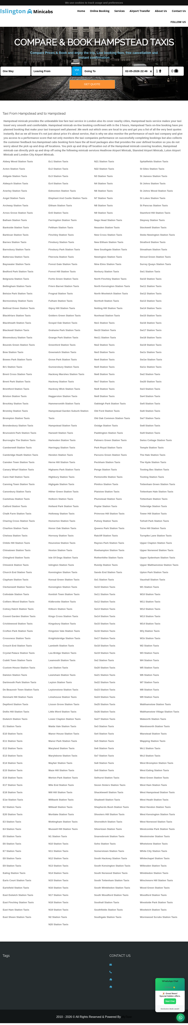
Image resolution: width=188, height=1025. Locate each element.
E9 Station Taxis (12, 867)
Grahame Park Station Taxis (64, 332)
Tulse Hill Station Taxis (153, 530)
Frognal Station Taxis (60, 295)
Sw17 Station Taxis (151, 332)
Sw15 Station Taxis (151, 317)
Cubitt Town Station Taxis (17, 662)
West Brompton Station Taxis (156, 764)
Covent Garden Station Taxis (19, 618)
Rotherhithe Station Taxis (108, 559)
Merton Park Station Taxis (63, 779)
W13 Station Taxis (150, 618)
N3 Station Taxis (103, 178)
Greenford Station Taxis (62, 346)
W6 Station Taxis (149, 676)
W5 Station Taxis (149, 669)
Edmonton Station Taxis (62, 192)
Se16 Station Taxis (104, 632)
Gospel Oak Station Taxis (62, 324)
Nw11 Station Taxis (105, 339)
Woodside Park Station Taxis (156, 904)
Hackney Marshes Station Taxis (66, 376)
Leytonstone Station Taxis (63, 691)
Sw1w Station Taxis (151, 361)
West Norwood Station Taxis (156, 823)
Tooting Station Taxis (152, 478)
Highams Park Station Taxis (64, 471)
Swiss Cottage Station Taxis (156, 442)
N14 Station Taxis (58, 875)
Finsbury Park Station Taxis (64, 251)
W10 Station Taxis (150, 596)
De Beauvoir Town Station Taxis (21, 691)
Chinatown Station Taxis (16, 552)
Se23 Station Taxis (104, 691)
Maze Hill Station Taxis (61, 772)
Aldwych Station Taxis (15, 185)
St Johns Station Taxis (153, 185)
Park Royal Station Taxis (108, 449)
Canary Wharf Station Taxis (18, 471)
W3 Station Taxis (149, 654)
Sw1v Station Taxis (151, 354)
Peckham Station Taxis (107, 464)
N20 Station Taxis (58, 926)
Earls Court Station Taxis (17, 882)
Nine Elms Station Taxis (107, 266)
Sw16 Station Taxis (151, 324)
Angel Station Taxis (14, 200)
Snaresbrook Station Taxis (109, 838)
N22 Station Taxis (104, 170)
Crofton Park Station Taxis (18, 632)
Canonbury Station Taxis (17, 493)
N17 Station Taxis (58, 897)
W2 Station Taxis (149, 647)
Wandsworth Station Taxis (155, 728)
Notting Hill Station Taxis (108, 310)
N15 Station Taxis (58, 882)
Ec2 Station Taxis (58, 170)
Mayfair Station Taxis (60, 764)
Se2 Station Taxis (104, 662)
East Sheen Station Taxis (17, 919)
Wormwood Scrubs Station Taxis (158, 919)
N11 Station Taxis (58, 853)
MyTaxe (127, 1018)
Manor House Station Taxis (63, 735)
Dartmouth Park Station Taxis (19, 684)
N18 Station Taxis (58, 904)
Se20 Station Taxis (104, 669)
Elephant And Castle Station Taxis (67, 200)
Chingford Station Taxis (16, 559)
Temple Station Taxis (152, 449)
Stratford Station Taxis (153, 244)
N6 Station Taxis (103, 192)
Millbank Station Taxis (61, 801)
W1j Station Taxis (150, 632)
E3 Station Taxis (12, 823)
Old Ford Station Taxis (107, 412)
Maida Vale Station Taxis (62, 728)
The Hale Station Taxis (152, 456)
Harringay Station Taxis (61, 449)
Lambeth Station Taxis (61, 647)
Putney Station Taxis (106, 522)
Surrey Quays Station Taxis (155, 266)
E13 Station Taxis (13, 757)
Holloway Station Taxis (61, 515)
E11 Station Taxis (13, 742)
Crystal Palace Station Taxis (19, 654)
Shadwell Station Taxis (107, 801)
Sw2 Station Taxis (150, 376)
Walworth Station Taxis (153, 720)
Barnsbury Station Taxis (16, 251)
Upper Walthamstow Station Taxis (159, 566)
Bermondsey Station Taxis (18, 302)
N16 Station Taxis (58, 889)
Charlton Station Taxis (15, 530)
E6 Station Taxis (12, 845)
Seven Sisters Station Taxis (109, 786)
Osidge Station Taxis (106, 427)
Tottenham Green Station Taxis (157, 486)
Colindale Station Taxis (16, 596)
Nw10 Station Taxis (105, 332)
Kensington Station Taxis (62, 588)
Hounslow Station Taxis (61, 544)
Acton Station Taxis (14, 170)
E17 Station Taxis (13, 786)
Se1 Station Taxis (104, 581)
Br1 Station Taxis (12, 368)
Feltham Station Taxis (60, 229)
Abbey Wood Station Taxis (18, 163)
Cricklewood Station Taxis (17, 625)
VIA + (77, 71)
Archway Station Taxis (15, 207)
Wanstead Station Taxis (153, 735)
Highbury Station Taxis (61, 478)
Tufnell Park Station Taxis (154, 522)
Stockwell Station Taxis (153, 229)
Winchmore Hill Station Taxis (156, 882)
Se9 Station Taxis (104, 772)
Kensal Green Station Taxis (63, 581)
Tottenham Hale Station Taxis (156, 493)
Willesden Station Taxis (153, 867)
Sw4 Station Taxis (150, 398)
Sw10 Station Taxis (151, 280)
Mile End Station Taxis (61, 786)
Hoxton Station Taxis (60, 552)
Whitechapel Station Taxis (154, 860)
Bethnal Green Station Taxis (19, 310)
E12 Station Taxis (13, 750)
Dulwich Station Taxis (15, 720)
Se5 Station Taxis (104, 742)
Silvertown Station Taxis (108, 830)
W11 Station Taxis (150, 603)
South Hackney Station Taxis (110, 860)
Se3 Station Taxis (104, 728)
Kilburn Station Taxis (60, 610)
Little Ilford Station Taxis (62, 713)
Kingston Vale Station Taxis (64, 632)
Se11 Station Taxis (104, 596)
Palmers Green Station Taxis (110, 442)
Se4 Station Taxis (104, 735)
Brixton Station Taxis (15, 398)
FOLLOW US (178, 22)
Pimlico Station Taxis (106, 486)
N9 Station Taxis (103, 214)
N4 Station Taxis (103, 185)
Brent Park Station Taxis (16, 383)
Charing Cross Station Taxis (19, 522)
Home (81, 11)
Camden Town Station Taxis (19, 464)
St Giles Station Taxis (152, 170)
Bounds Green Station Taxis (19, 346)
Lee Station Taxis (58, 669)
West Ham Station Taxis (153, 786)
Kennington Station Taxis (62, 574)
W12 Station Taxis (150, 610)
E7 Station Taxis (12, 853)
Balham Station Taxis (15, 222)
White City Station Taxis (153, 853)
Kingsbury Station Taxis (62, 625)
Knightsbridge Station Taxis (64, 640)
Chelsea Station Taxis (15, 537)
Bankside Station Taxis (16, 229)
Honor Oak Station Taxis (62, 530)
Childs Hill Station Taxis (16, 544)
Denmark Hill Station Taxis (18, 698)
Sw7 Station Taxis (150, 420)
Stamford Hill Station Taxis (155, 214)
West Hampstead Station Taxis (157, 794)
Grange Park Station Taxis (63, 339)
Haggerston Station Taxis (62, 398)
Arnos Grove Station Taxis (18, 214)
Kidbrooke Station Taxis (62, 603)
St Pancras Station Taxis (154, 207)
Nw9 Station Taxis (104, 398)
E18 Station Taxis (13, 794)
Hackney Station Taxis (61, 383)
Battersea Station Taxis (16, 258)
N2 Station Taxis (57, 919)
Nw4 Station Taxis (104, 361)
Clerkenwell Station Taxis (17, 588)
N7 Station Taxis (103, 200)
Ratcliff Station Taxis (106, 537)
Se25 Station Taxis (104, 706)
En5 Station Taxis (58, 214)
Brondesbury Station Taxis (18, 427)
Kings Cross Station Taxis (63, 618)
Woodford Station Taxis (153, 897)
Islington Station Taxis (61, 566)
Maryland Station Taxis (61, 750)
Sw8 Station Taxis (150, 427)
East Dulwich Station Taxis (18, 897)
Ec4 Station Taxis (58, 185)
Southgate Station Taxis (107, 919)
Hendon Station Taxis (60, 456)
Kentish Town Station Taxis (63, 596)
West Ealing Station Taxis (154, 772)
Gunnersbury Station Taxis (63, 368)
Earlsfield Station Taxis (16, 889)
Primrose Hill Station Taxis (109, 515)
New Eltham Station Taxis (108, 244)
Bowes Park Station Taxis (17, 361)
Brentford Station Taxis (16, 390)
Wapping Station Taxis (152, 742)
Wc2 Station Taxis (150, 757)
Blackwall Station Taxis (16, 332)
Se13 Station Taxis (104, 610)
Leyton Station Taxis (60, 684)
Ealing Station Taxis (14, 875)
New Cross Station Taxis (108, 236)
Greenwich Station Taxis (62, 354)
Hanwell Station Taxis (60, 434)
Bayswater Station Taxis (16, 266)
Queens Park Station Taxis (109, 530)
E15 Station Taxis (13, 772)
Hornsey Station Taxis (61, 537)
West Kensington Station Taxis (157, 816)
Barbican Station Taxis (15, 236)
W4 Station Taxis (149, 662)
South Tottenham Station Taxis (111, 882)
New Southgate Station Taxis (110, 251)
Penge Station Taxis (105, 471)
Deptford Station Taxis (15, 706)
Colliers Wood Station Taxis (18, 603)
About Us (161, 11)
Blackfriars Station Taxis (17, 317)
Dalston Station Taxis (15, 676)
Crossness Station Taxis (16, 640)
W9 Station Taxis (149, 698)
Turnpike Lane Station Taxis (156, 537)
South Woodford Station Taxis (111, 897)
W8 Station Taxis (149, 691)
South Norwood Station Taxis (111, 875)
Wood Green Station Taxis (155, 889)
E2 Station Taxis (12, 808)
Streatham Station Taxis (153, 251)
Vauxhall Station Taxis (152, 581)
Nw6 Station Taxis (104, 376)
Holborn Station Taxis (60, 500)
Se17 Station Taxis (104, 640)
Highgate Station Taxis (61, 486)
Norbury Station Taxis (106, 273)
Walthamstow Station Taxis (155, 706)
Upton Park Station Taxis (154, 574)
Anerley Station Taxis (15, 192)
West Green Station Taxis (154, 779)
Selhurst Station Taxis (106, 779)
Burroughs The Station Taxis (19, 442)
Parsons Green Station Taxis (110, 456)
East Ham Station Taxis (16, 911)
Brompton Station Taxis (16, 420)
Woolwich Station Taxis (153, 911)
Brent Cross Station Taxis (17, 376)
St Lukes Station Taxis (152, 200)
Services (119, 11)
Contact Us (179, 11)
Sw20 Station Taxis (151, 383)
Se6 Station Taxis (104, 750)
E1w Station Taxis (13, 801)
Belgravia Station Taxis (16, 280)
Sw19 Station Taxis (151, 346)
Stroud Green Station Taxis (155, 258)
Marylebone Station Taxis (62, 757)
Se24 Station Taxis (104, 698)
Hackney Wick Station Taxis (64, 390)
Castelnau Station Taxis (16, 500)
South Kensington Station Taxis (112, 867)
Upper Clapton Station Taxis (156, 544)
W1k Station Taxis (150, 640)
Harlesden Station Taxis (62, 442)
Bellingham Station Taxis (17, 288)
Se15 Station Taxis (104, 625)
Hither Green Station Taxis (63, 493)
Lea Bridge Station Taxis (62, 654)
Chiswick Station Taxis (16, 566)
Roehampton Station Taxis (109, 552)
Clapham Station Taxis (15, 581)
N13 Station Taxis (58, 867)
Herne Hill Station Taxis (61, 464)
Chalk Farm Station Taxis (17, 515)
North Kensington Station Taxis (112, 288)
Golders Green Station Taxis (64, 317)
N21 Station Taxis (104, 163)
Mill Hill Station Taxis (60, 794)
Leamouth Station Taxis (61, 662)
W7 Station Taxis (149, 684)
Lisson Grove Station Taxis (63, 706)
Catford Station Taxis (15, 508)
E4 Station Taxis (12, 830)
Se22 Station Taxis (104, 684)
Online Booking (99, 11)
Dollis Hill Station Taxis (16, 713)
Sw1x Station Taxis (151, 368)
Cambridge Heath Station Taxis (20, 456)
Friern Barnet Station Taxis (63, 288)
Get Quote (92, 84)
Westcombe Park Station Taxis (157, 830)
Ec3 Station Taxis (58, 178)
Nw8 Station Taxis (104, 390)
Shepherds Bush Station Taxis (111, 808)
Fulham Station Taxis (60, 302)
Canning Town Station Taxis (19, 486)
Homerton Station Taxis (61, 522)
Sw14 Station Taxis (151, 310)
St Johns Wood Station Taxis (156, 192)
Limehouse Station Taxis (62, 698)
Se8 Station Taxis (104, 764)
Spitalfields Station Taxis (154, 163)
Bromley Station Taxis (15, 412)
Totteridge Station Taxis (153, 508)
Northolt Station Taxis (106, 302)
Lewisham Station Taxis (62, 676)
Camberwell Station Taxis (17, 449)
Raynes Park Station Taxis (109, 544)
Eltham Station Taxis (60, 207)
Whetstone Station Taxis (154, 845)
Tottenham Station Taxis (153, 500)
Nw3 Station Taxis (104, 354)
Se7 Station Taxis (104, 757)
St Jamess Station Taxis (153, 178)
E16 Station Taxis (13, 779)
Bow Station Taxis (13, 354)
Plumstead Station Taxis (108, 500)
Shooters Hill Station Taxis (109, 816)
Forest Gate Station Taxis (62, 266)
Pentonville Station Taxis (108, 478)
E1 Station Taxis (12, 728)
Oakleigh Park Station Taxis (110, 405)
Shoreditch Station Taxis (108, 823)
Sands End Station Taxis (108, 574)
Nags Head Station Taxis (108, 222)
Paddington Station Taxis (108, 434)
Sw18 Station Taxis (151, 339)
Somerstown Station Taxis (109, 853)
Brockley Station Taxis (15, 405)
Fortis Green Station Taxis (63, 280)
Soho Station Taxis (105, 845)
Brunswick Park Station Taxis (19, 434)
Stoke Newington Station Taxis (157, 236)
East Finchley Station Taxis (18, 904)
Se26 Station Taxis (104, 713)
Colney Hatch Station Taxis (18, 610)
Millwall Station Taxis (60, 808)
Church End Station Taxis (17, 574)
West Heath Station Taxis (154, 801)
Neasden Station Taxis (107, 229)
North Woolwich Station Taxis (111, 295)
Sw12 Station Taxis (151, 295)
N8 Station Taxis (103, 207)
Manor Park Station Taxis (62, 742)
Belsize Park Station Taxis (17, 295)
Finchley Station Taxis (61, 236)
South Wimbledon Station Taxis (112, 889)
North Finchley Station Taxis (110, 280)
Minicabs (26, 11)
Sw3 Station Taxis (150, 390)
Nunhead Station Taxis (107, 317)
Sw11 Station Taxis (151, 288)
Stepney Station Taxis (152, 222)
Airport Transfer (140, 11)
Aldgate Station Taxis (15, 178)
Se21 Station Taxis (104, 676)
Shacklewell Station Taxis (108, 794)
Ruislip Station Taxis (106, 566)
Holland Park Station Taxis (63, 508)
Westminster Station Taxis (155, 838)
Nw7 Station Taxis (104, 383)
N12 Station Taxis (58, 860)
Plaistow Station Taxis (106, 493)
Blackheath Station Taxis (17, 324)
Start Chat (170, 1001)
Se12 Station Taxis (104, 603)
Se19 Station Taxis (104, 654)
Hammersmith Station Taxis (64, 405)
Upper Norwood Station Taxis (156, 552)
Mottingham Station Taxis (63, 823)
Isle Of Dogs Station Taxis (63, 559)
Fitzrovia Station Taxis (61, 258)
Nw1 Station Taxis (104, 324)
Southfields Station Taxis (108, 911)
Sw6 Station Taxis (150, 412)
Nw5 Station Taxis (104, 368)
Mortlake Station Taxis (61, 816)
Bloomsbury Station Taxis (17, 339)
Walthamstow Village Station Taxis (159, 713)
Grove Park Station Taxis (62, 361)
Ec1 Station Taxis (58, 163)
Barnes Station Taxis (14, 244)
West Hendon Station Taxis (155, 808)
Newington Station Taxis (108, 258)
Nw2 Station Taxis (104, 346)
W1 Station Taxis (149, 588)
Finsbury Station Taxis (61, 244)
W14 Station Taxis (150, 625)
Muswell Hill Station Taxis (63, 830)
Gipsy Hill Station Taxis (61, 310)
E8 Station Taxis (12, 860)
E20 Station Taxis (13, 816)
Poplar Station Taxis (105, 508)
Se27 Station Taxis (104, 720)
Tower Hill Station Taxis (153, 515)
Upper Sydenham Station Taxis (157, 559)
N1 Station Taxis (57, 838)
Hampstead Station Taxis (62, 427)
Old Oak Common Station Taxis (112, 420)
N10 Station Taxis (58, 845)
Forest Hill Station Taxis (62, 273)
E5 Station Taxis (12, 838)
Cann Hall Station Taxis (16, 478)
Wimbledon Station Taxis (154, 875)
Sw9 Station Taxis (150, 434)
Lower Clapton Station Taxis (64, 720)
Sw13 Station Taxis (151, 302)
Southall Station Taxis (106, 904)
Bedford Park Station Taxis (18, 273)
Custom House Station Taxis (19, 669)
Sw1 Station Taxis (150, 273)
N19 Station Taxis (58, 911)
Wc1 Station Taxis (150, 750)
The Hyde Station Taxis (153, 464)
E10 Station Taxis (13, 735)
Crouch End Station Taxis (17, 647)
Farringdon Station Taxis (62, 222)
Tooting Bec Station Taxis (154, 471)
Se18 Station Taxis (104, 647)
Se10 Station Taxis (104, 588)
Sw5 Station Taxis (150, 405)
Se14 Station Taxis (104, 618)
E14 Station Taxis (13, 764)
